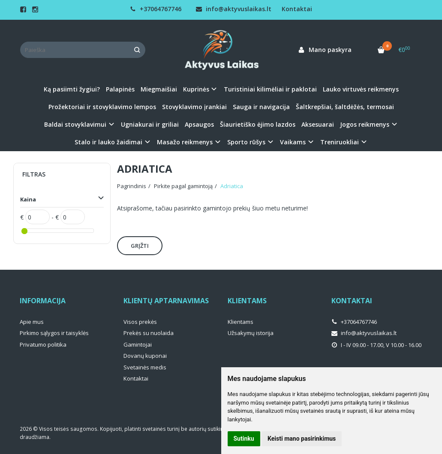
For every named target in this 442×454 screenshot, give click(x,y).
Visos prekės (140, 322)
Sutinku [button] (244, 438)
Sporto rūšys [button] (246, 142)
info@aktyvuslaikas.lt (233, 9)
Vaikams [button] (293, 142)
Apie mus (32, 322)
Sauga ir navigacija (261, 107)
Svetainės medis (144, 367)
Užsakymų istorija (251, 333)
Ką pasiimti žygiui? (72, 89)
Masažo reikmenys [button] (185, 142)
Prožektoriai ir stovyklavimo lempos (102, 107)
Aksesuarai (317, 124)
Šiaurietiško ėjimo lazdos (257, 124)
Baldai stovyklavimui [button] (75, 124)
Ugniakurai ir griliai (150, 124)
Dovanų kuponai (145, 356)
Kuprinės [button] (196, 89)
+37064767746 (155, 9)
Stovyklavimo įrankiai (194, 107)
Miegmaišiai (159, 89)
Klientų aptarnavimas (166, 300)
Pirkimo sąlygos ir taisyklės (54, 333)
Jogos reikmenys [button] (364, 124)
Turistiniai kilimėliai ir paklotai (270, 89)
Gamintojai (137, 344)
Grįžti (140, 246)
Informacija (43, 300)
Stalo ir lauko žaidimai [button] (108, 142)
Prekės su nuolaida (148, 333)
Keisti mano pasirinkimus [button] (302, 438)
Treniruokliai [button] (339, 142)
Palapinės (120, 89)
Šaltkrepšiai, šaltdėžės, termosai (345, 107)
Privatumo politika (43, 344)
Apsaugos (199, 124)
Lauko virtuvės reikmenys (361, 89)
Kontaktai (297, 9)
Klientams (247, 300)
